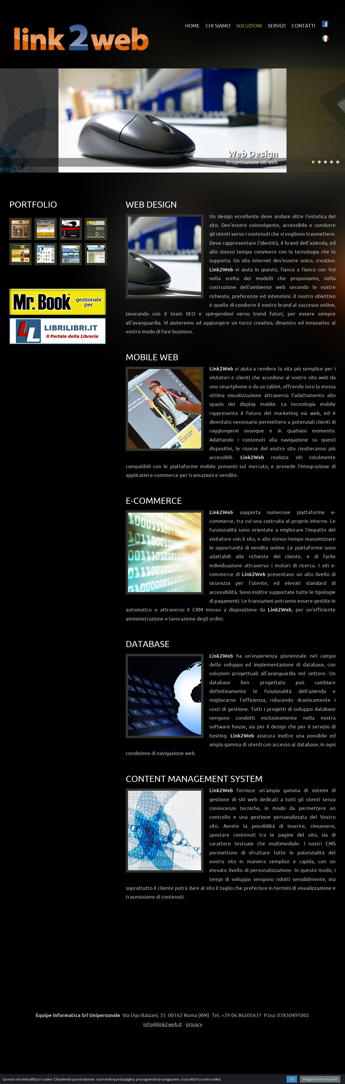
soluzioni (249, 25)
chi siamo (218, 25)
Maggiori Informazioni (320, 1079)
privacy (194, 1024)
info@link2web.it (162, 1024)
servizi (277, 25)
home (192, 25)
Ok (291, 1079)
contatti (303, 25)
